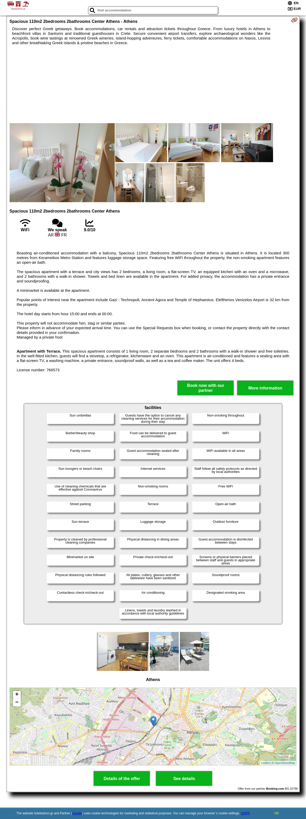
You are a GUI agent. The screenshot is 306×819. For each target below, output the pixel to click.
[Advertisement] (153, 84)
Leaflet (265, 762)
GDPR (245, 813)
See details (184, 778)
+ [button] (16, 695)
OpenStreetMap (285, 762)
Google (77, 813)
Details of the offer (122, 778)
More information (265, 388)
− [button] (16, 702)
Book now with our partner (205, 388)
